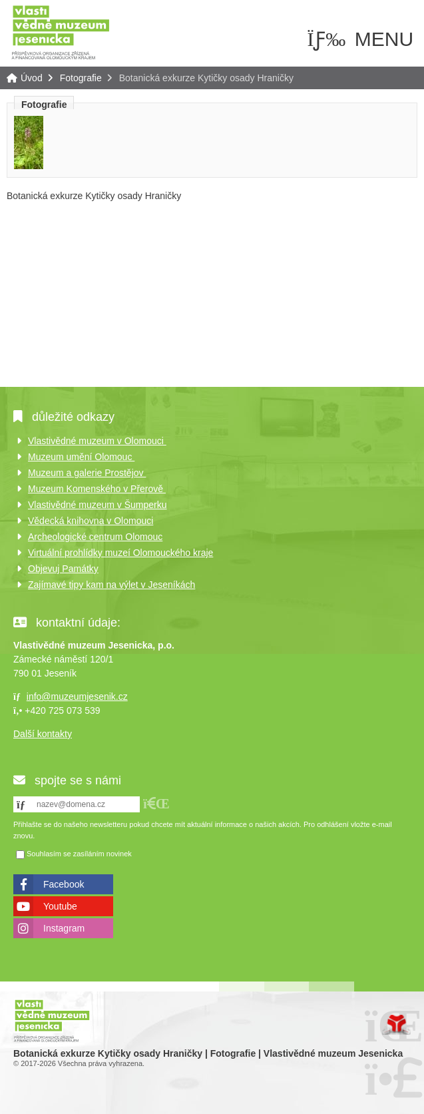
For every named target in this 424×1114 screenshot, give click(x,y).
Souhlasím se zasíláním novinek (79, 854)
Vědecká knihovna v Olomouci (90, 520)
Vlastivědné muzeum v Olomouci (97, 440)
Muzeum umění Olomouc (81, 456)
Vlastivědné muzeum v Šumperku (97, 504)
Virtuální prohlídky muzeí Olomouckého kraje (120, 552)
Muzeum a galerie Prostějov (87, 472)
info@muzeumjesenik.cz (77, 696)
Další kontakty (42, 733)
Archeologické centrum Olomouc (95, 536)
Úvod (60, 31)
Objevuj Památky (63, 568)
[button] (156, 803)
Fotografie (81, 78)
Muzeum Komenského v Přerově (97, 488)
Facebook (63, 884)
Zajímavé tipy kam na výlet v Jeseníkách (111, 584)
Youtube (60, 906)
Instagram (64, 928)
